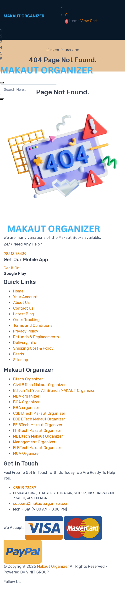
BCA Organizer (26, 402)
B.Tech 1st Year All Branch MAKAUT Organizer (54, 390)
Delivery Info (24, 342)
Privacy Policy (25, 331)
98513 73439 (15, 253)
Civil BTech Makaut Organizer (39, 385)
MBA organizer (26, 396)
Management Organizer (34, 442)
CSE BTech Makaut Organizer (39, 413)
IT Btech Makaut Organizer (37, 430)
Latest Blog (23, 314)
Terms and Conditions (32, 325)
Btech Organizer (28, 379)
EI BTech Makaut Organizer (37, 447)
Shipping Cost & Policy (33, 348)
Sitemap (20, 360)
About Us (21, 302)
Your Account (25, 297)
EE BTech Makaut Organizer (37, 425)
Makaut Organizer (53, 566)
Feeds (18, 354)
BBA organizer (26, 407)
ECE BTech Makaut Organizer (39, 419)
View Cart (89, 21)
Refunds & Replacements (36, 337)
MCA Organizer (26, 453)
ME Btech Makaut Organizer (38, 436)
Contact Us (23, 308)
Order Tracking (26, 319)
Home (52, 49)
